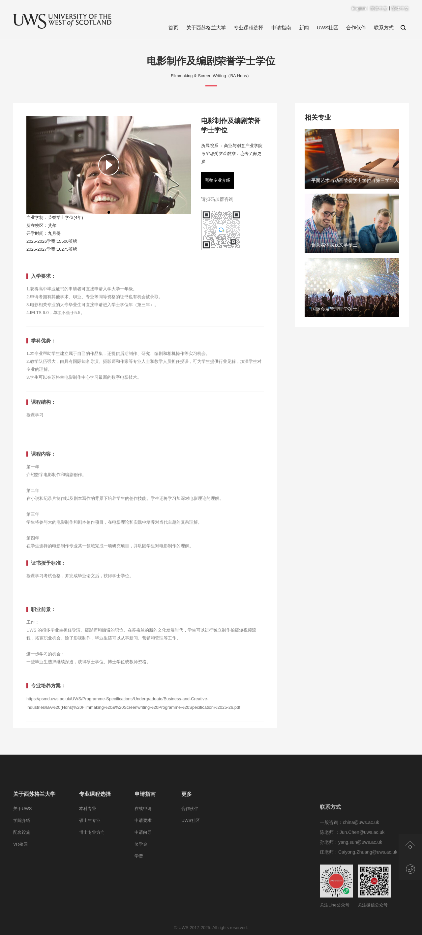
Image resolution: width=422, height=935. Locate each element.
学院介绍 (21, 852)
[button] (108, 212)
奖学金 (141, 876)
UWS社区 (327, 27)
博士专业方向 (92, 864)
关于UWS (22, 840)
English (359, 8)
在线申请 (143, 840)
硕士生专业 (90, 852)
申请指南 (281, 27)
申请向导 (143, 864)
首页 (173, 27)
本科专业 (87, 840)
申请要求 (143, 852)
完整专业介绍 (217, 180)
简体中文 (378, 8)
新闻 (304, 27)
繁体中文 (400, 8)
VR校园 (20, 876)
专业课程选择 (248, 27)
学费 (139, 888)
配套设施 (21, 864)
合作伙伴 (356, 27)
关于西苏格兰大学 (206, 27)
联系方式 (384, 27)
